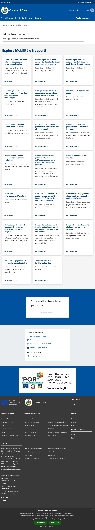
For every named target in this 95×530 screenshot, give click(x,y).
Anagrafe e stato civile (31, 419)
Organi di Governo (7, 419)
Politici (3, 432)
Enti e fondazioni (6, 429)
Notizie (73, 419)
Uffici (2, 425)
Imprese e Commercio (31, 429)
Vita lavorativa (29, 425)
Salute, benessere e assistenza (57, 432)
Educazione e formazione (56, 419)
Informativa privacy (54, 452)
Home (5, 25)
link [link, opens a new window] (65, 519)
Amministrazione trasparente (57, 448)
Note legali (51, 455)
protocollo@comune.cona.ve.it (11, 469)
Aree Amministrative (7, 422)
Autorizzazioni (52, 435)
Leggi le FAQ (28, 455)
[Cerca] (91, 10)
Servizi (12, 25)
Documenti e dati (6, 439)
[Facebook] (75, 10)
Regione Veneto (6, 2)
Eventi (73, 438)
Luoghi (73, 435)
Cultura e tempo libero (31, 422)
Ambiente (51, 429)
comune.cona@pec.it (11, 464)
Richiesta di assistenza (31, 458)
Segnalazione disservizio (32, 452)
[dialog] (47, 519)
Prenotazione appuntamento (33, 448)
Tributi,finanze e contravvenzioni (58, 425)
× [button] (93, 510)
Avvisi (73, 425)
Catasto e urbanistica (31, 432)
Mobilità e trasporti (30, 435)
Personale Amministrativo (9, 435)
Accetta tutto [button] (40, 523)
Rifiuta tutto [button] (55, 522)
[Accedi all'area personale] (84, 2)
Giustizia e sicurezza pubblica (57, 422)
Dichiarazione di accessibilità (57, 458)
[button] (47, 527)
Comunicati (74, 422)
